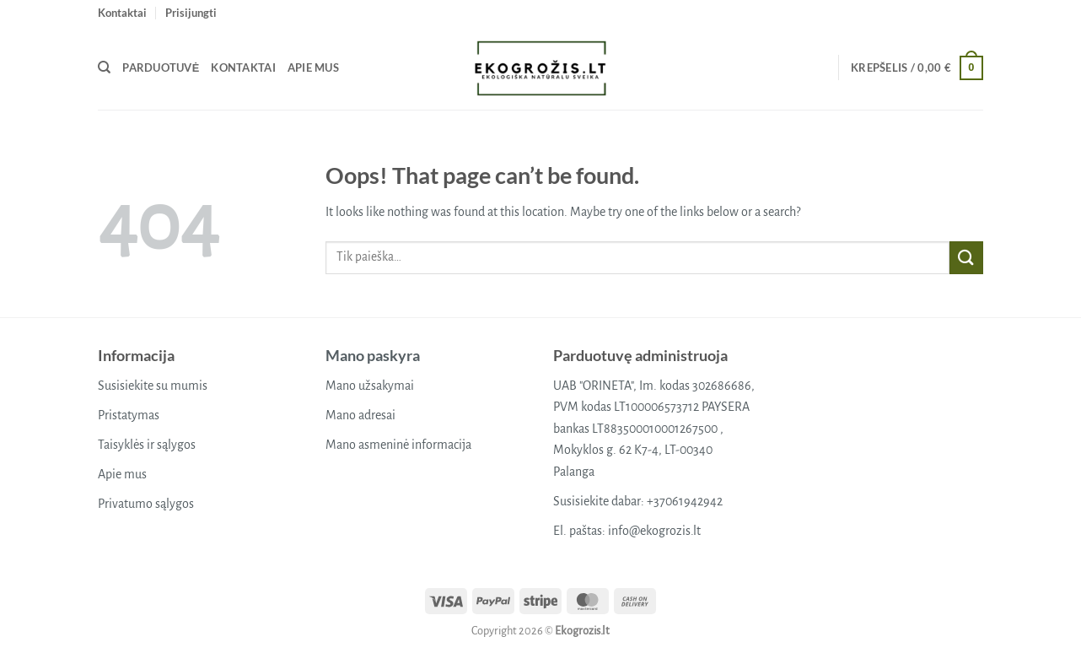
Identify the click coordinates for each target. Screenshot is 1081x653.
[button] (191, 12)
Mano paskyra (372, 355)
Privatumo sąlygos (146, 503)
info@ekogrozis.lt (654, 530)
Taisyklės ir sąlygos (147, 444)
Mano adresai (360, 415)
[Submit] (966, 257)
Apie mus (313, 67)
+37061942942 (685, 501)
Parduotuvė (160, 67)
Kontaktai (122, 12)
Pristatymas (128, 415)
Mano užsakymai (369, 385)
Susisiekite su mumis (152, 385)
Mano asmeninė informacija (398, 444)
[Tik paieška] (104, 67)
